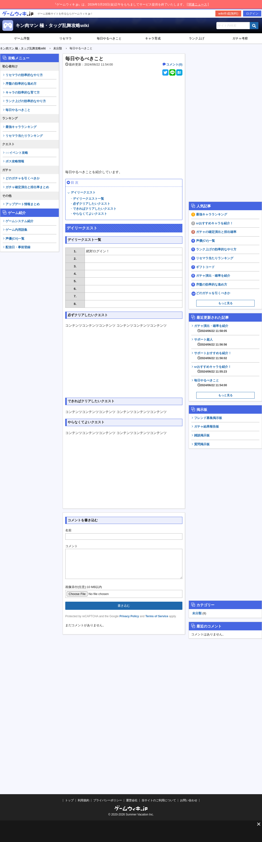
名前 (68, 530)
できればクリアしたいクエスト (94, 208)
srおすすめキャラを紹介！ (214, 223)
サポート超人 (210, 342)
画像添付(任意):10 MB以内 (83, 592)
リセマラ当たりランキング (24, 136)
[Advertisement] (30, 327)
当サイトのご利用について (159, 800)
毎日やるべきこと (109, 38)
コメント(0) (174, 64)
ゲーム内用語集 (16, 229)
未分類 (197, 613)
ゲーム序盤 (22, 38)
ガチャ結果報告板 (206, 426)
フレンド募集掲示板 (208, 418)
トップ (69, 800)
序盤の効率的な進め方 (21, 83)
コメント (71, 546)
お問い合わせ (188, 800)
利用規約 (83, 800)
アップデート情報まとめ (22, 204)
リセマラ (65, 38)
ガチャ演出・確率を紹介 (213, 275)
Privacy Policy (129, 622)
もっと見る (225, 303)
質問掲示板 (202, 444)
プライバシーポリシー (107, 800)
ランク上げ (196, 38)
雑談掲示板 (202, 435)
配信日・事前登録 (17, 247)
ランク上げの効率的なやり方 (25, 101)
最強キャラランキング (21, 127)
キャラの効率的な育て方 (22, 92)
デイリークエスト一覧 (88, 198)
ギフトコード (205, 267)
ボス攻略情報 (14, 161)
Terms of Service (156, 622)
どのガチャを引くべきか (22, 178)
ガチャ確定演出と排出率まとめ (27, 187)
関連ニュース (197, 4)
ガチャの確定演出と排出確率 (216, 232)
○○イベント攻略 (16, 152)
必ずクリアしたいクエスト (91, 203)
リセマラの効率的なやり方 (24, 75)
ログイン (252, 13)
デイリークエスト (83, 192)
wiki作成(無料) (228, 13)
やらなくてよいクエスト (90, 213)
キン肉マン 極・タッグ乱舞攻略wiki (52, 25)
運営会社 (131, 800)
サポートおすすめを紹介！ (212, 355)
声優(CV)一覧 (14, 238)
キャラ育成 (153, 38)
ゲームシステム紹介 (19, 221)
